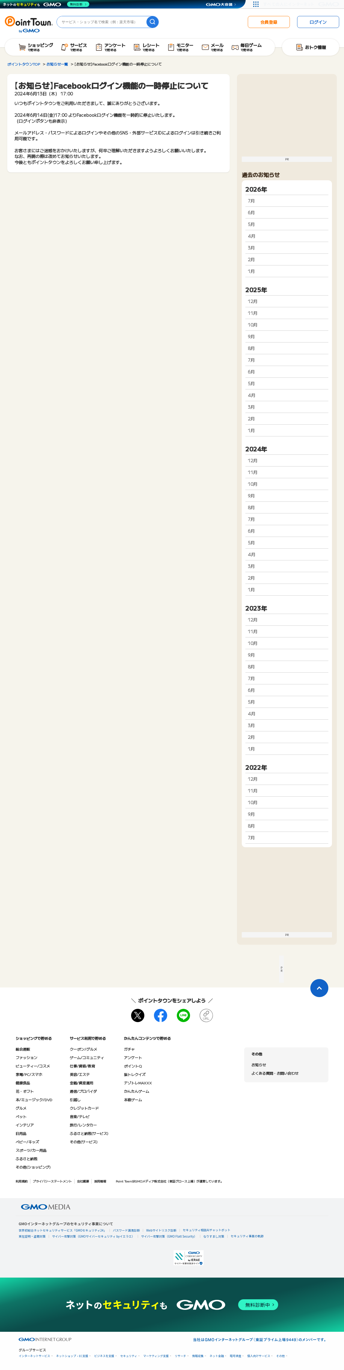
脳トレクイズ (135, 1074)
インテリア (25, 1124)
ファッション (26, 1057)
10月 (252, 325)
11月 (252, 313)
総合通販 (23, 1049)
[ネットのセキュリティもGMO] (46, 4)
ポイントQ (133, 1065)
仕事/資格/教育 (82, 1065)
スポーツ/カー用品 (31, 1150)
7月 (251, 201)
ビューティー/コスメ (33, 1065)
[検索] (152, 22)
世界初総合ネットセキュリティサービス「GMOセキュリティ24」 (62, 1230)
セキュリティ (128, 1356)
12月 (252, 301)
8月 (251, 348)
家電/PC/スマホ (29, 1074)
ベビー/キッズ (27, 1141)
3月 (251, 248)
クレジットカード (84, 1108)
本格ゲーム (133, 1099)
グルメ (21, 1108)
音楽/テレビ (80, 1116)
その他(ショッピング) (33, 1167)
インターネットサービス (34, 1356)
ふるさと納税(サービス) (89, 1133)
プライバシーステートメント (52, 1181)
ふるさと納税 (26, 1158)
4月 (251, 236)
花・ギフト (25, 1091)
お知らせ (258, 1064)
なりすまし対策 (213, 1236)
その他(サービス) (83, 1141)
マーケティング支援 (156, 1356)
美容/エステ (80, 1074)
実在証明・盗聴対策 (32, 1236)
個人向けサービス (258, 1356)
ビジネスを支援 (104, 1356)
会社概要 (83, 1181)
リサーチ (180, 1356)
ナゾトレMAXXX (138, 1082)
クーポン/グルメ (83, 1049)
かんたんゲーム (136, 1091)
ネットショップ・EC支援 (72, 1356)
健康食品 (23, 1082)
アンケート (133, 1057)
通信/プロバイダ (83, 1091)
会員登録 (268, 22)
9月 (251, 336)
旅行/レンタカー (83, 1124)
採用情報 (100, 1181)
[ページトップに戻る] (319, 988)
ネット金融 (217, 1356)
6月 (251, 212)
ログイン (318, 22)
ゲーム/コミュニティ (87, 1057)
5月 (251, 224)
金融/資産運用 (81, 1082)
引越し (75, 1099)
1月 (251, 271)
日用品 (21, 1133)
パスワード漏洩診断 (126, 1230)
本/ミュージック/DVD (34, 1099)
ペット (21, 1116)
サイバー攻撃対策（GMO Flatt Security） (169, 1236)
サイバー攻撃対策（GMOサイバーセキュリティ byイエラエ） (93, 1236)
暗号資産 (235, 1356)
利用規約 (22, 1181)
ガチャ (129, 1049)
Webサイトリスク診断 (161, 1230)
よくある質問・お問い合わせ (274, 1073)
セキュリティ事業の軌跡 (247, 1236)
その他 (280, 1356)
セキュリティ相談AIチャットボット (206, 1230)
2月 (251, 259)
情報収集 (198, 1356)
